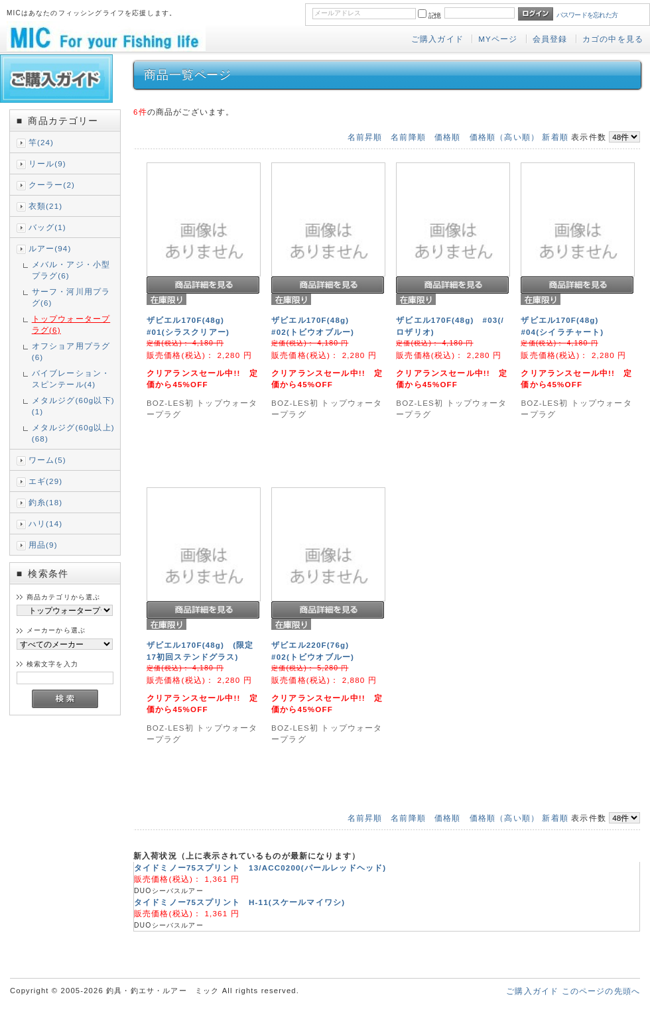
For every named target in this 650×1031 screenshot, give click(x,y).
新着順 (555, 137)
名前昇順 (365, 137)
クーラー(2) (52, 184)
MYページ (497, 38)
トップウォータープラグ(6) (71, 324)
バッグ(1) (47, 227)
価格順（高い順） (504, 137)
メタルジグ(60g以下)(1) (73, 406)
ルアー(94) (50, 248)
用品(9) (43, 544)
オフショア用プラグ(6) (71, 351)
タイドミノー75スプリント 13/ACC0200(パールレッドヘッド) (260, 867)
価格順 (447, 137)
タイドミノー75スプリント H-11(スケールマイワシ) (239, 902)
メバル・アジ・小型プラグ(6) (71, 270)
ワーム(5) (47, 459)
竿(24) (41, 142)
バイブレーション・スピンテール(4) (71, 379)
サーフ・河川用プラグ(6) (71, 297)
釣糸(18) (46, 502)
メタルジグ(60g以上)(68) (73, 433)
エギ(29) (46, 481)
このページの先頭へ (601, 991)
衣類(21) (46, 206)
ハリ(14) (46, 523)
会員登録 (550, 38)
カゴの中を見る (612, 38)
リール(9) (47, 163)
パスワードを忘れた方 (587, 15)
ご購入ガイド (437, 38)
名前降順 (408, 137)
